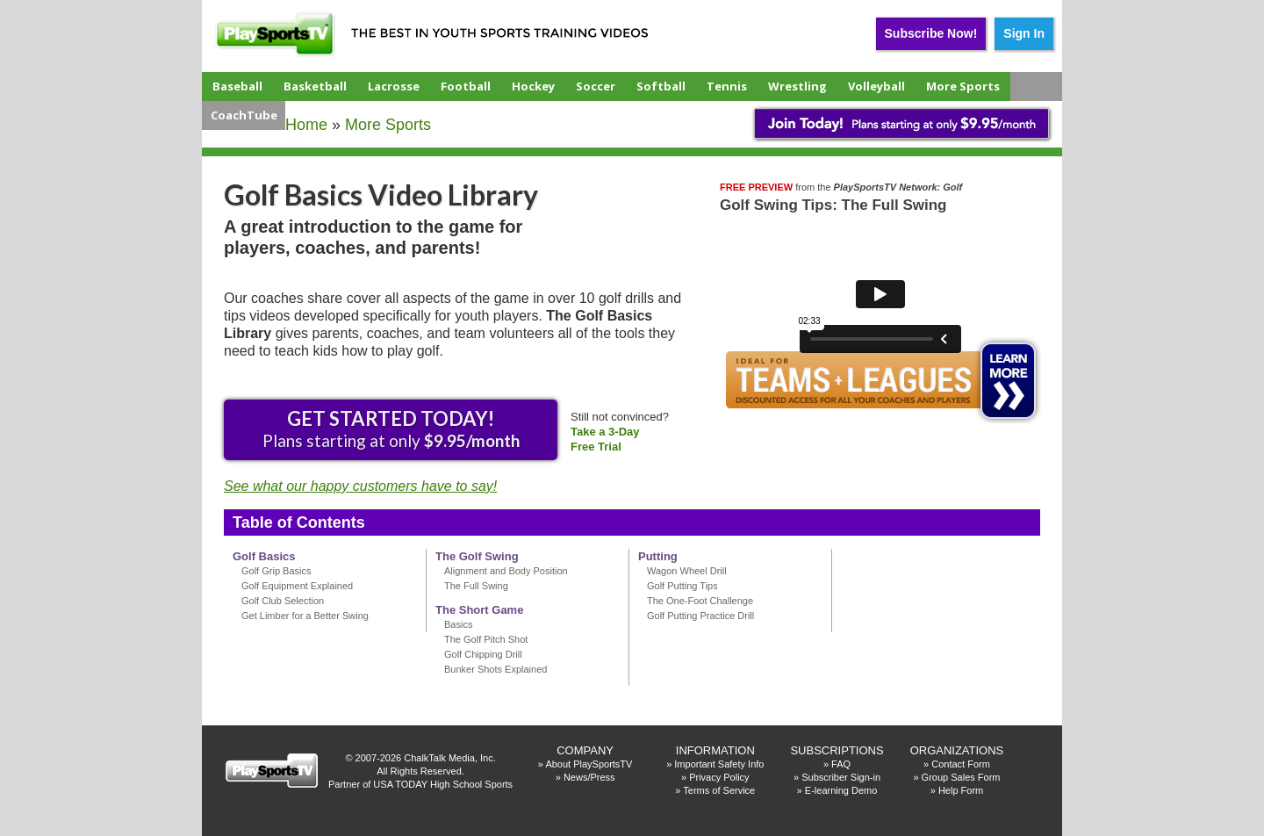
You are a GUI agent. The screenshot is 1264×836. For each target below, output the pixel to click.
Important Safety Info (719, 764)
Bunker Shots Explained (495, 669)
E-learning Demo (841, 790)
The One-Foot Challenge (700, 600)
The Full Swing (476, 585)
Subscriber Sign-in (840, 777)
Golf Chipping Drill (483, 654)
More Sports (963, 86)
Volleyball (876, 86)
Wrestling (797, 86)
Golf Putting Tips (682, 585)
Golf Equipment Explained (297, 585)
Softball (661, 86)
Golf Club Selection (282, 600)
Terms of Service (719, 790)
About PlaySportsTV (588, 764)
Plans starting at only (391, 428)
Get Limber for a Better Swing (305, 615)
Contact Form (960, 764)
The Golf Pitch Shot (486, 639)
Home (306, 124)
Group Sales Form (961, 777)
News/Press (589, 777)
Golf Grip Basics (276, 571)
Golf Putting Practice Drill (700, 615)
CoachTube (244, 115)
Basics (458, 624)
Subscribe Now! (931, 33)
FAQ (841, 764)
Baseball (237, 86)
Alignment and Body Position (506, 571)
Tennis (727, 86)
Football (466, 86)
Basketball (315, 86)
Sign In (1024, 33)
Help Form (960, 790)
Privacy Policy (719, 777)
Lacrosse (394, 86)
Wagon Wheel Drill (687, 571)
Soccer (595, 86)
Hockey (533, 86)
